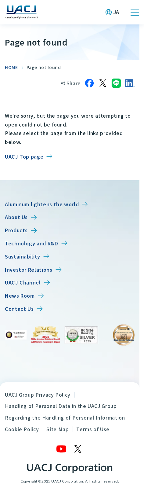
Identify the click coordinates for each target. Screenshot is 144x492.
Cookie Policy (22, 429)
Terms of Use (93, 429)
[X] (78, 449)
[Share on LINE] (116, 83)
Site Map (57, 429)
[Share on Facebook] (89, 83)
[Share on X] (103, 83)
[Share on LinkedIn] (130, 83)
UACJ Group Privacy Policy (37, 394)
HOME (11, 67)
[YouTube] (61, 449)
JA (116, 12)
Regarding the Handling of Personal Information (65, 417)
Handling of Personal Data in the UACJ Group (61, 405)
